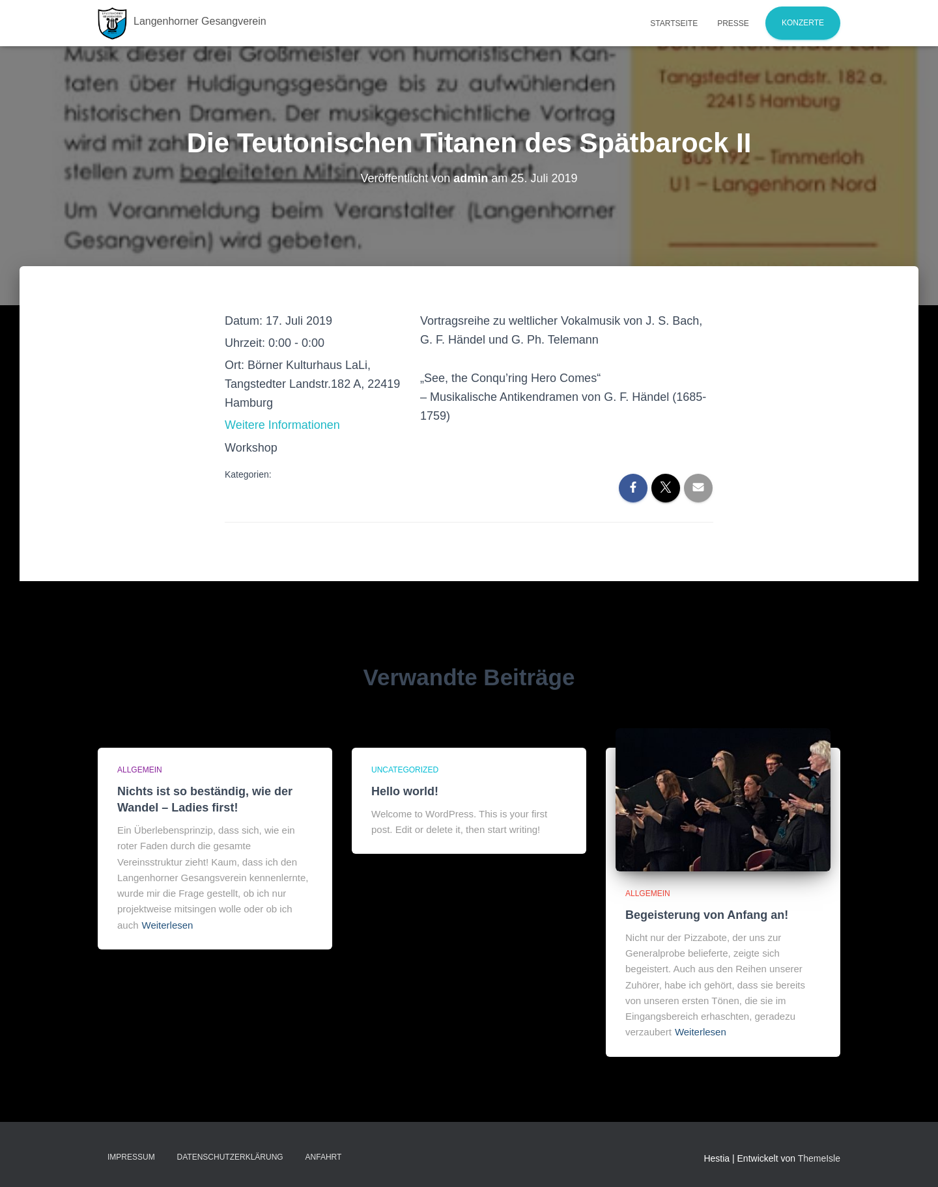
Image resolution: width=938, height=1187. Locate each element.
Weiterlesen (167, 925)
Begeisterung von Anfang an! (706, 914)
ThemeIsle (819, 1158)
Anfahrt (324, 1157)
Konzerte (803, 22)
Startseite (674, 23)
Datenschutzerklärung (230, 1157)
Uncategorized (404, 769)
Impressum (131, 1157)
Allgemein (139, 769)
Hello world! (404, 791)
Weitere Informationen (282, 424)
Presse (733, 23)
